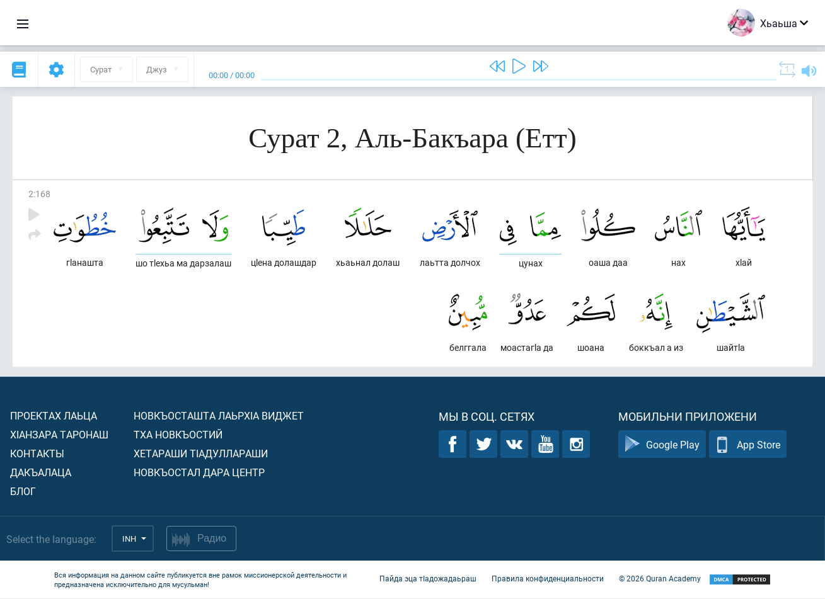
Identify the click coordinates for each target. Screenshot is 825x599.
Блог (23, 491)
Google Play (662, 445)
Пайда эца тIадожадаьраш (427, 579)
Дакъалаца (40, 472)
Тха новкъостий (178, 435)
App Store (747, 445)
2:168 (39, 194)
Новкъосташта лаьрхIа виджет (219, 416)
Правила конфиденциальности (548, 579)
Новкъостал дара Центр (199, 472)
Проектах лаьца (53, 416)
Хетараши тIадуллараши (201, 453)
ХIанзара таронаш (59, 435)
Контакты (37, 453)
